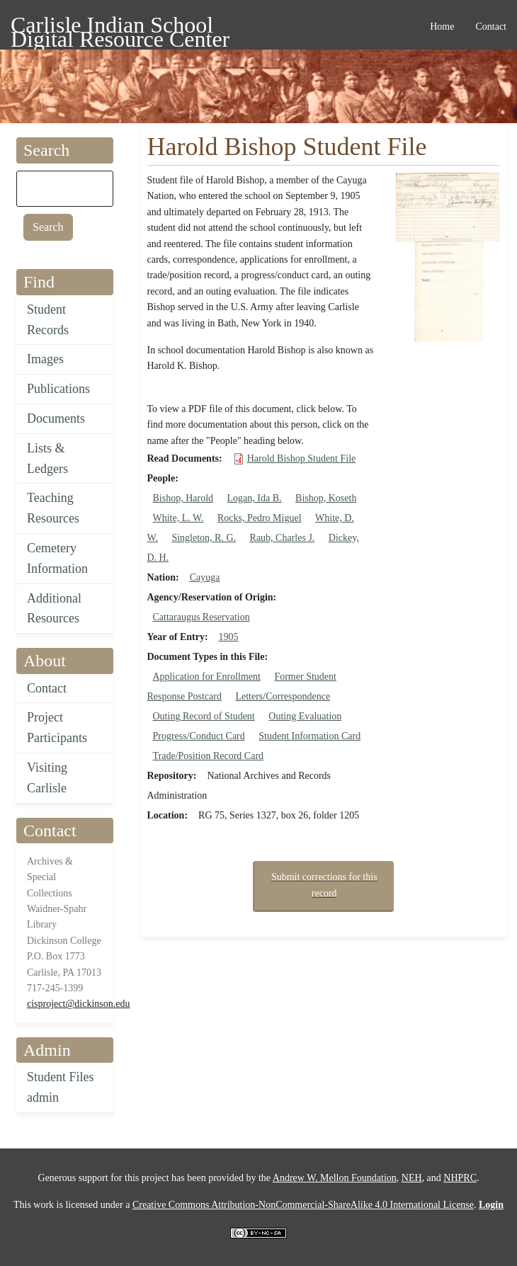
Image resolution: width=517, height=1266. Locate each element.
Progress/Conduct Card (199, 736)
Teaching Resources (53, 508)
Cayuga (205, 577)
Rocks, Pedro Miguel (259, 518)
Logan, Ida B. (254, 498)
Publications (58, 389)
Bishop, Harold (183, 498)
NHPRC (460, 1178)
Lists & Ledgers (47, 458)
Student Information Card (309, 736)
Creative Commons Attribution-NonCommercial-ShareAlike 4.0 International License (303, 1204)
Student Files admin (60, 1087)
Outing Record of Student (204, 716)
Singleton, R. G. (203, 537)
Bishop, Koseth (325, 498)
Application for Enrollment (207, 676)
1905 (229, 637)
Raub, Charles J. (282, 537)
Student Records (48, 319)
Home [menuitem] (442, 26)
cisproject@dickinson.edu (78, 1003)
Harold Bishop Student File (301, 458)
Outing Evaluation (304, 716)
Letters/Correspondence (282, 696)
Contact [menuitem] (490, 26)
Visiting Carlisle (47, 777)
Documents (56, 418)
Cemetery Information (57, 558)
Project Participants (57, 727)
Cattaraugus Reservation (201, 617)
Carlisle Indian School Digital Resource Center (120, 27)
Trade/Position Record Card (208, 756)
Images (45, 359)
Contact (47, 688)
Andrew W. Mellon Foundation (335, 1178)
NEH (412, 1178)
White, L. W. (178, 518)
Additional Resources (54, 608)
